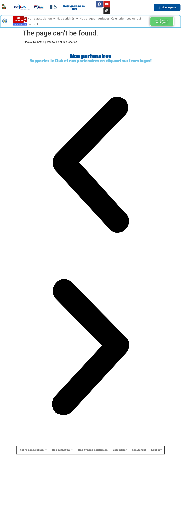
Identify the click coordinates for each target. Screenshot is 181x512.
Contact (32, 25)
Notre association (41, 19)
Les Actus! (133, 19)
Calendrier (118, 19)
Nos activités (67, 19)
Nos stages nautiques (95, 19)
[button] (41, 20)
